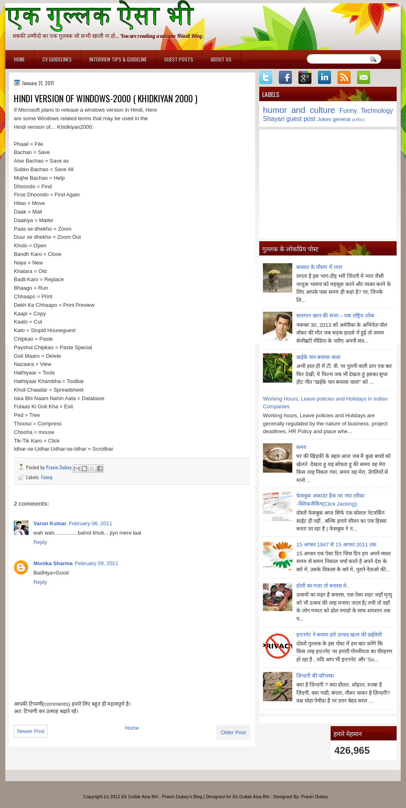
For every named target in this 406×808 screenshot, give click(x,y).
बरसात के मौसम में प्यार (319, 267)
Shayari (274, 118)
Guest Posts (178, 59)
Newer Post (30, 731)
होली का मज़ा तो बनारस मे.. (322, 586)
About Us (221, 59)
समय (301, 447)
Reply (40, 542)
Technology (377, 110)
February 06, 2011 (90, 523)
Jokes (324, 119)
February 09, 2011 (96, 563)
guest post (301, 118)
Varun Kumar (49, 523)
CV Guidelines (57, 59)
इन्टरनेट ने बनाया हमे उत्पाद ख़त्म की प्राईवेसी (339, 635)
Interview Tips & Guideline (118, 59)
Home (19, 59)
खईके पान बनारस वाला (318, 357)
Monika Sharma (53, 563)
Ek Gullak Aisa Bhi (251, 796)
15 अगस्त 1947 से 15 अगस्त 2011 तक (336, 545)
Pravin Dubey (59, 467)
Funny (47, 476)
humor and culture (299, 109)
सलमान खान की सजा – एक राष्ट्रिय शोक (335, 316)
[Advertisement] (328, 184)
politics (358, 119)
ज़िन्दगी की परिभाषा (315, 676)
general (341, 119)
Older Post (233, 732)
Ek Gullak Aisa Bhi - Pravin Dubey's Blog (161, 796)
